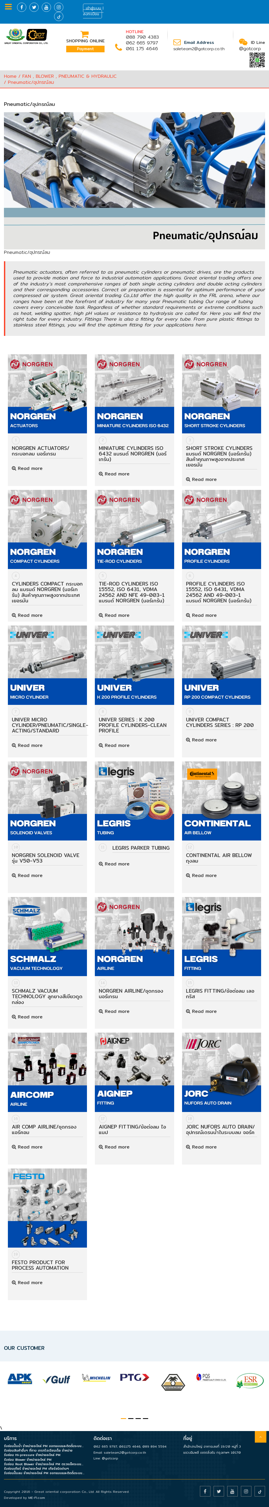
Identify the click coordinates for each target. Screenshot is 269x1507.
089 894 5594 (154, 1446)
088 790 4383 (142, 36)
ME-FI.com (36, 1497)
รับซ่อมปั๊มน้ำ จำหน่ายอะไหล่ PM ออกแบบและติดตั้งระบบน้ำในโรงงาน (45, 1446)
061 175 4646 (142, 48)
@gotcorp (250, 48)
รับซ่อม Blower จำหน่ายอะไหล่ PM (27, 1459)
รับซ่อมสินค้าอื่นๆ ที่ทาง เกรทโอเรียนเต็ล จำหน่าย (38, 1450)
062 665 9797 (142, 42)
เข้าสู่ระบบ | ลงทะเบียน (93, 11)
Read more (27, 468)
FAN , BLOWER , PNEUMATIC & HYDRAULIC (69, 76)
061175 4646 (129, 1446)
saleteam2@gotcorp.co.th (199, 48)
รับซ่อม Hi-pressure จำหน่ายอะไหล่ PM (32, 1455)
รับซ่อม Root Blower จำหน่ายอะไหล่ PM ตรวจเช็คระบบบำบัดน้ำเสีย (45, 1464)
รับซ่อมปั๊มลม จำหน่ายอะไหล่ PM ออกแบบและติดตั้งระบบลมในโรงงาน (45, 1473)
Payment (85, 49)
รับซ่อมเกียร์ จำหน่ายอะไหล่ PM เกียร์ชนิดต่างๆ (36, 1468)
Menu (8, 7)
